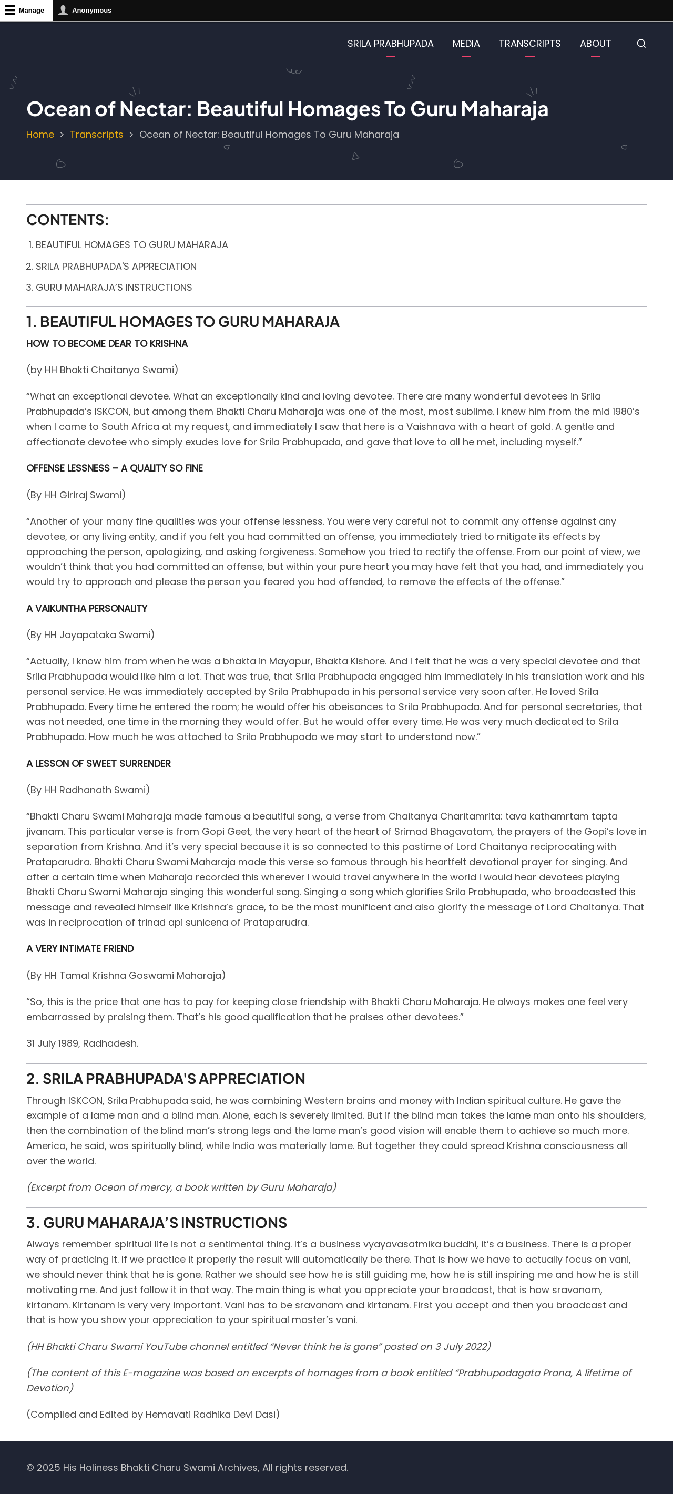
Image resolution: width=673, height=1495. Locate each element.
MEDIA (466, 43)
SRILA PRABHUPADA (391, 43)
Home (40, 134)
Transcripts (97, 134)
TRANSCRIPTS (530, 43)
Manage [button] (31, 10)
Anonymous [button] (91, 10)
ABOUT (595, 43)
